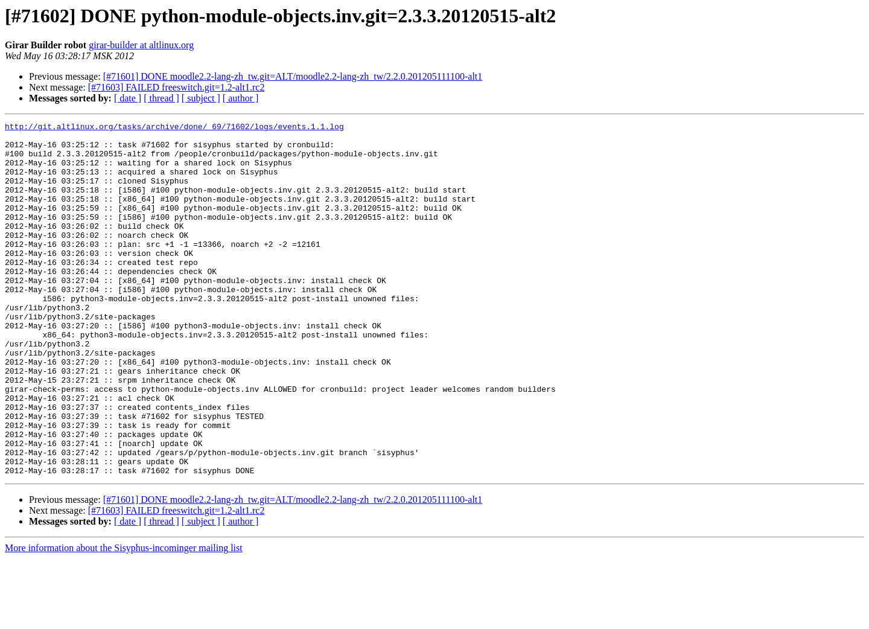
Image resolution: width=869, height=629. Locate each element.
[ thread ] (161, 98)
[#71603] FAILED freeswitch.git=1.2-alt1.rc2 (176, 87)
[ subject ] (201, 98)
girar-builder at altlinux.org (141, 45)
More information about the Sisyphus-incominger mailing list (124, 618)
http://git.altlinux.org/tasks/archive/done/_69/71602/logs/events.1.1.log (174, 128)
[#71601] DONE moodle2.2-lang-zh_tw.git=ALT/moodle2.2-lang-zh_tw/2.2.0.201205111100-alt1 (293, 76)
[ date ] (127, 98)
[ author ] (241, 98)
